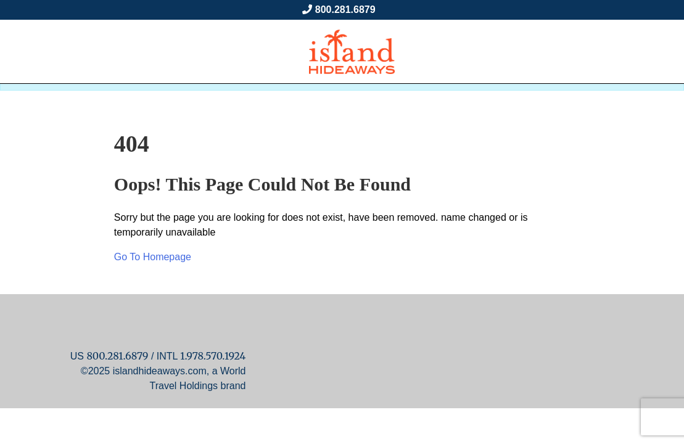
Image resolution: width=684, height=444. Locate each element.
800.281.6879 (345, 9)
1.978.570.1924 (212, 356)
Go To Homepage (152, 257)
